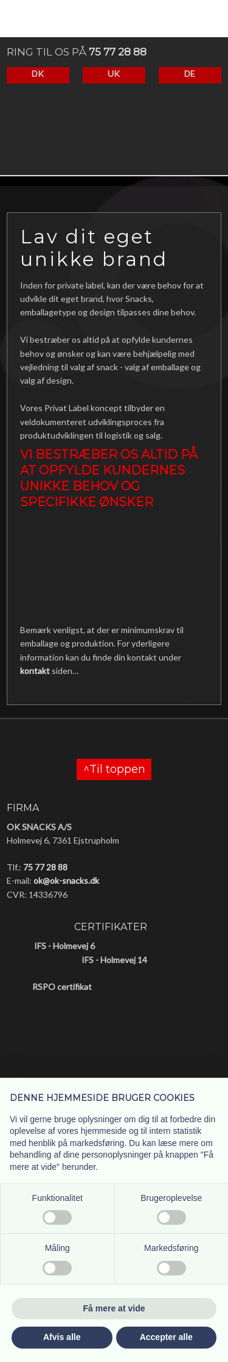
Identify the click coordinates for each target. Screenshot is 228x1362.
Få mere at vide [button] (114, 1308)
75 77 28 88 (118, 52)
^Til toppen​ (114, 769)
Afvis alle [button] (61, 1337)
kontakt (35, 670)
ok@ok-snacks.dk (66, 880)
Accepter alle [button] (166, 1337)
